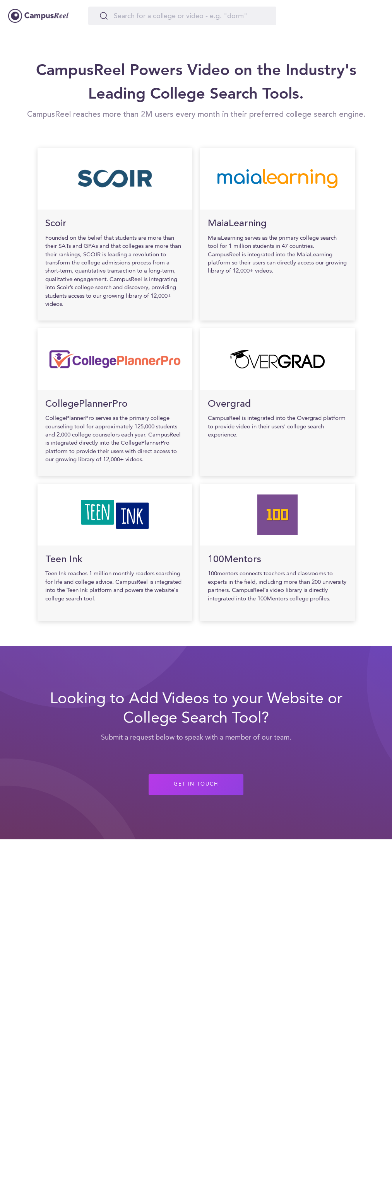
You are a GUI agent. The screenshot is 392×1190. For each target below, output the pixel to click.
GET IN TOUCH (196, 784)
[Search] (182, 16)
